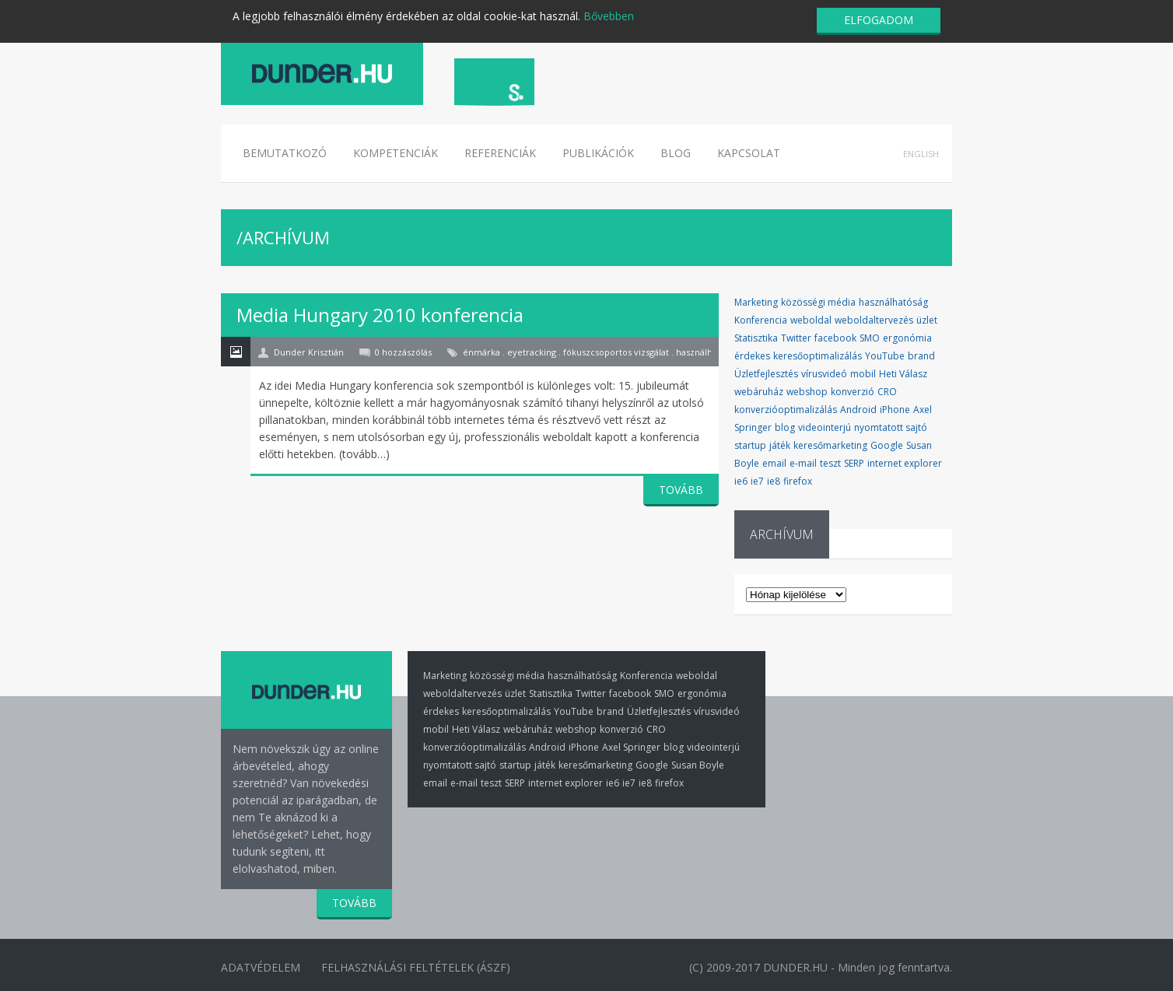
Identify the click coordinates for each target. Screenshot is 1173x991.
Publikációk (598, 152)
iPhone (895, 409)
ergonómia (907, 338)
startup (750, 445)
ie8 (773, 481)
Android (858, 409)
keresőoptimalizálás (817, 355)
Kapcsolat (748, 152)
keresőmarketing (830, 445)
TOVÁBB (681, 489)
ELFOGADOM (878, 19)
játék (779, 445)
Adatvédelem (260, 966)
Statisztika (756, 338)
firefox (797, 481)
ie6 (741, 481)
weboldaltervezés (874, 320)
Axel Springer (631, 747)
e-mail (803, 463)
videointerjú (824, 427)
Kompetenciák (395, 152)
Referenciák (500, 152)
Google (886, 445)
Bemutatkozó (285, 152)
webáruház (758, 391)
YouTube (885, 355)
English (921, 153)
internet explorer (904, 463)
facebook (835, 338)
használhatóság (893, 302)
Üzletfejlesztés (766, 373)
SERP (854, 463)
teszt (830, 463)
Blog (675, 152)
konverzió (852, 391)
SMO (870, 338)
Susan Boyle (697, 765)
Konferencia (760, 320)
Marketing (756, 302)
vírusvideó (824, 373)
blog (785, 427)
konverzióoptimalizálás (785, 409)
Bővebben (608, 16)
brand (921, 355)
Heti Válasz (903, 373)
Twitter (796, 338)
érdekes (752, 355)
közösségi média (818, 302)
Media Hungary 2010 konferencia (379, 314)
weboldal (811, 320)
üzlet (926, 320)
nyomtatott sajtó (890, 427)
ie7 (757, 481)
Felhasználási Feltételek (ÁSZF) (418, 966)
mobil (863, 373)
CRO (887, 391)
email (774, 463)
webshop (807, 391)
